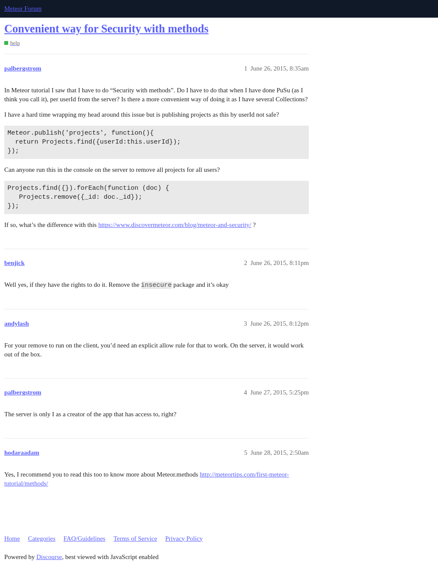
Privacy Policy (184, 538)
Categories (41, 538)
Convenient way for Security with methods (106, 29)
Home (12, 538)
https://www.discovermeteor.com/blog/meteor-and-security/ (175, 224)
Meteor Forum (22, 8)
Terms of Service (135, 538)
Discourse (49, 556)
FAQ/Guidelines (84, 538)
